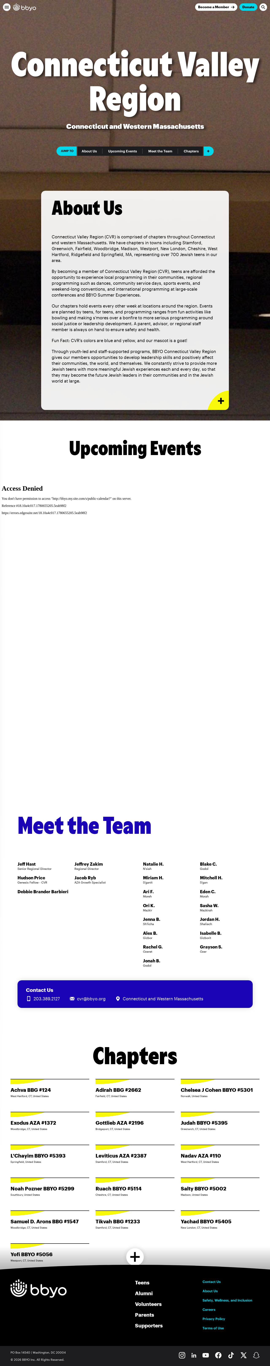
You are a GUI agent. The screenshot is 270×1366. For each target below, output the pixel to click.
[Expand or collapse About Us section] (218, 400)
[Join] (216, 7)
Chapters (191, 151)
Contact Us (211, 1282)
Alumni (144, 1293)
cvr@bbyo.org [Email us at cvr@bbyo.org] (91, 998)
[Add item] (209, 151)
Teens (142, 1282)
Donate (248, 7)
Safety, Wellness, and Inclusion (227, 1300)
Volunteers (148, 1304)
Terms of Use (213, 1328)
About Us (89, 151)
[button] (7, 7)
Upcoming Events (122, 151)
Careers (208, 1309)
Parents (144, 1315)
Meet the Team (160, 151)
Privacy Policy (213, 1319)
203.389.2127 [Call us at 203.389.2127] (47, 998)
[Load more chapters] (135, 1257)
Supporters (149, 1325)
